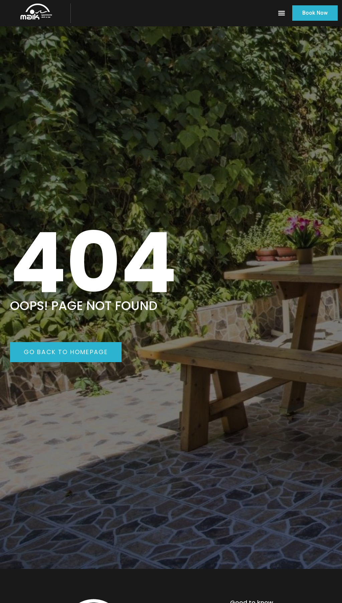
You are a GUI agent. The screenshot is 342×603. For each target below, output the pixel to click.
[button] (281, 13)
